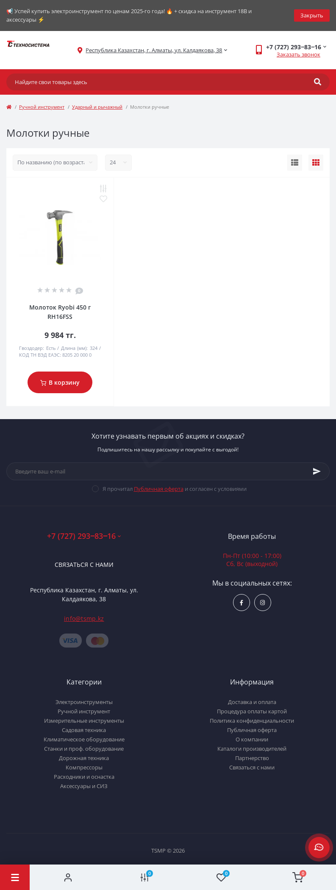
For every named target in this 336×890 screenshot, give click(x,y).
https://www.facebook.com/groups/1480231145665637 (241, 603)
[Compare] (144, 877)
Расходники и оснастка (84, 776)
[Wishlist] (221, 877)
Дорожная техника (84, 758)
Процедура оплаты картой (252, 711)
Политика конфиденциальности (252, 720)
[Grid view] (315, 163)
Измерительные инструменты (84, 720)
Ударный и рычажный (97, 107)
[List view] (294, 163)
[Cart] (297, 877)
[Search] (317, 82)
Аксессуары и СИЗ (84, 786)
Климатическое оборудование (84, 739)
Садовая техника (84, 730)
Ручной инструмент (41, 107)
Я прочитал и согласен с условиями (175, 488)
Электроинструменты (84, 702)
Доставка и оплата (252, 702)
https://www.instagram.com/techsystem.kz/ (262, 603)
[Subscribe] (317, 471)
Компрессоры (84, 767)
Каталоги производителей (251, 748)
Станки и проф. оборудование (84, 748)
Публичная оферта (158, 489)
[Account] (68, 877)
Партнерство (252, 758)
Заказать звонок (298, 54)
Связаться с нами (84, 564)
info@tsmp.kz (84, 618)
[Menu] (15, 877)
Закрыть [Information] (311, 15)
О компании (252, 739)
